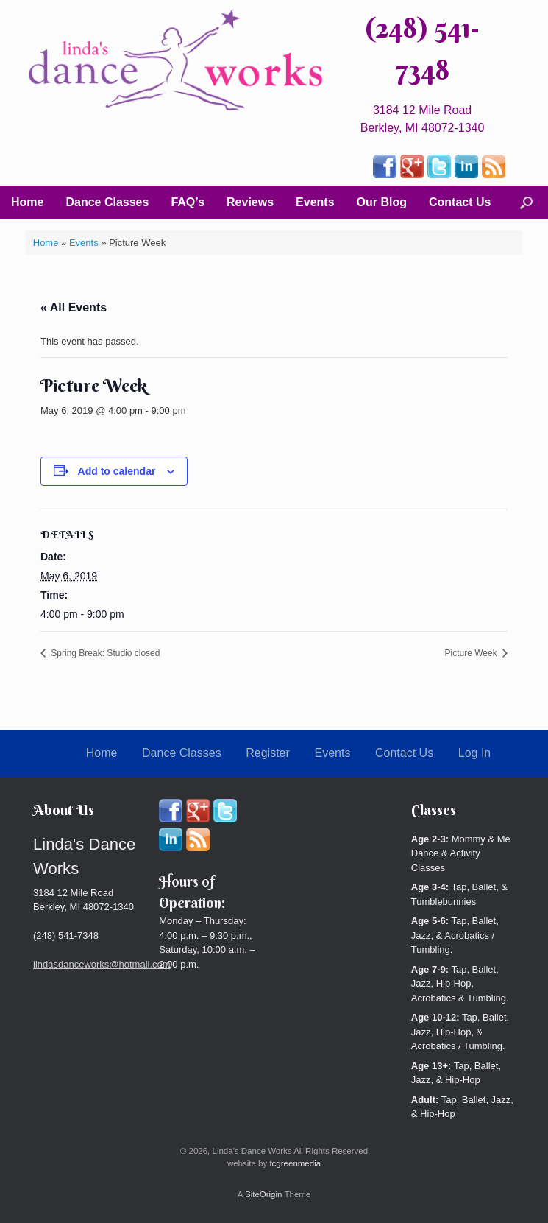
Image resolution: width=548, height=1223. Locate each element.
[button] (526, 202)
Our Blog (382, 202)
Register (268, 753)
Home (27, 202)
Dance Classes (107, 202)
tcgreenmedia (295, 1163)
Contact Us (460, 202)
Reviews (250, 202)
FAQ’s (187, 202)
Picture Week (472, 653)
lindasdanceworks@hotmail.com (102, 964)
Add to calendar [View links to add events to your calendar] (117, 471)
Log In (474, 753)
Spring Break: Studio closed (104, 653)
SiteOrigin (263, 1194)
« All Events (73, 307)
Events (315, 202)
